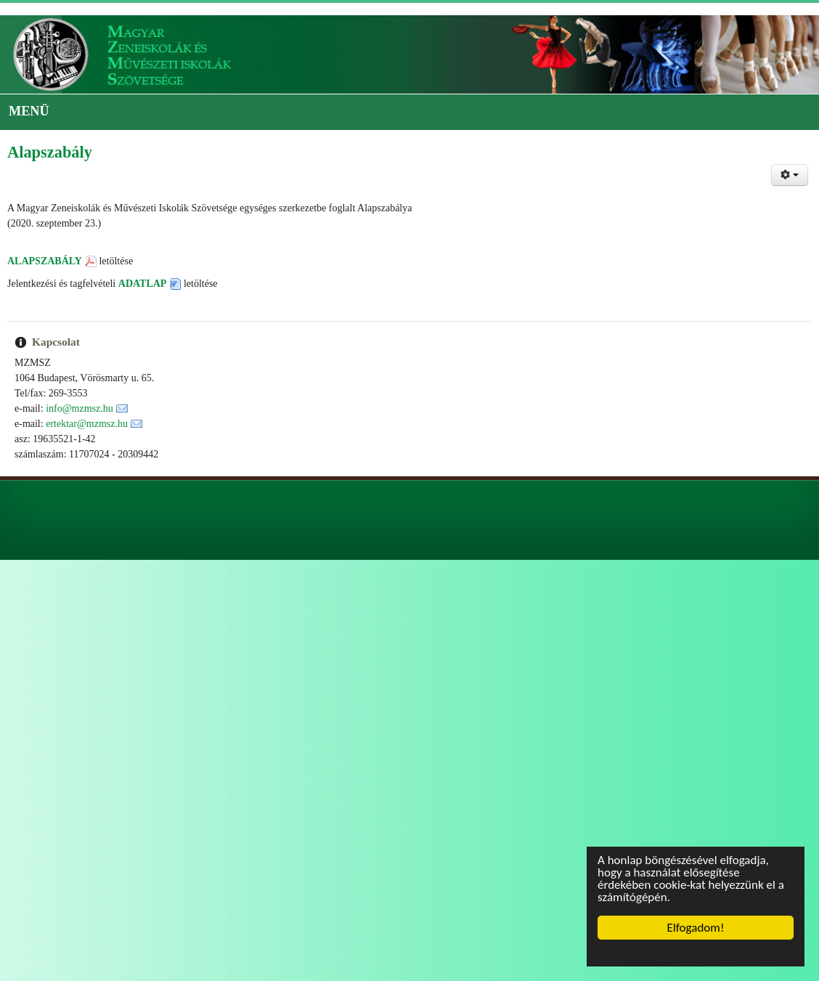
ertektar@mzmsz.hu (87, 423)
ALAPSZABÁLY (44, 261)
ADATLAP (142, 283)
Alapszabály (49, 152)
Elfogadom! (696, 927)
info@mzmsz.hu (79, 408)
